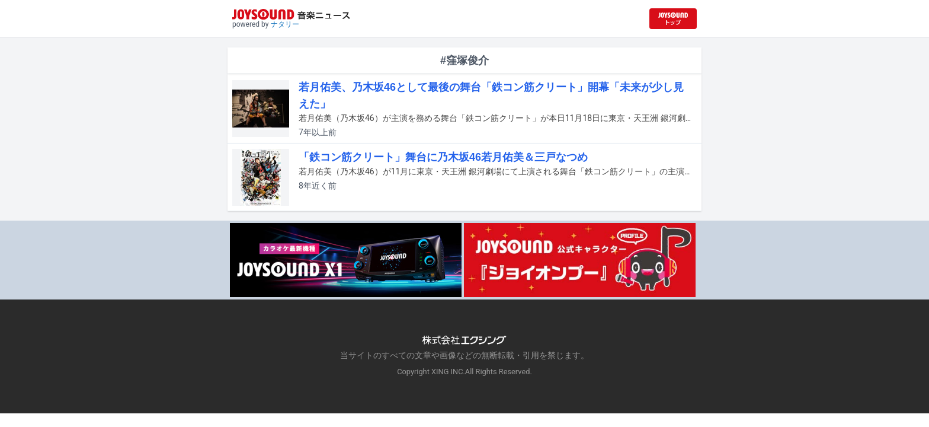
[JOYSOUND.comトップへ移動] (673, 18)
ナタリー (285, 24)
